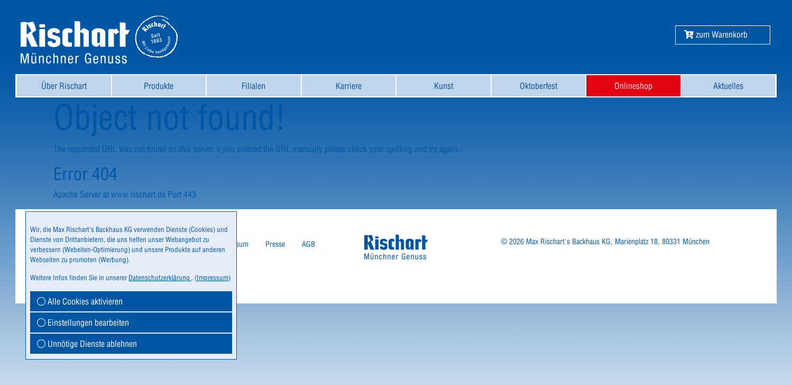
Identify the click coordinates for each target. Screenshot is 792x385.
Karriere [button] (349, 85)
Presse (275, 244)
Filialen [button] (253, 85)
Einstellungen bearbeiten (83, 322)
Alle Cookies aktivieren (80, 301)
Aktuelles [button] (728, 85)
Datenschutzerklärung (159, 277)
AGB (308, 244)
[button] (716, 34)
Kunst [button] (443, 85)
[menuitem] (64, 85)
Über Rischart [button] (64, 85)
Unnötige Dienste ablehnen (87, 343)
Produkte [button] (158, 85)
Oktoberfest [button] (538, 85)
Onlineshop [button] (633, 85)
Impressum (212, 277)
